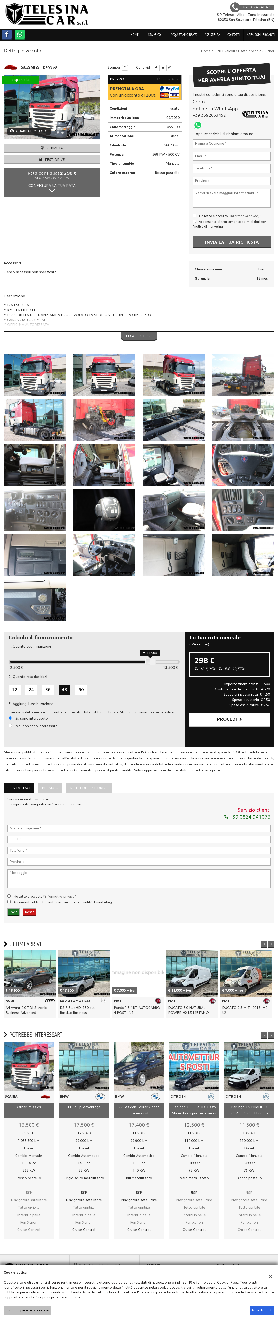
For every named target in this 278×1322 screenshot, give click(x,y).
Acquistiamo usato (184, 34)
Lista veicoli (154, 34)
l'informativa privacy (244, 216)
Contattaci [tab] (18, 788)
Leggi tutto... (139, 336)
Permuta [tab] (50, 788)
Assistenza (212, 34)
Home (135, 34)
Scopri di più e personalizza (27, 1310)
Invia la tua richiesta (232, 242)
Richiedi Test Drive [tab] (89, 788)
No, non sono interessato (36, 726)
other (269, 51)
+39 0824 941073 (247, 817)
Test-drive (52, 159)
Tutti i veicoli (224, 51)
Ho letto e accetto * (230, 216)
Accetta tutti (262, 1310)
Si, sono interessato (31, 718)
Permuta (52, 148)
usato (243, 51)
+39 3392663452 (209, 115)
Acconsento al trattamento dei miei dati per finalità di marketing (63, 902)
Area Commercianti (261, 34)
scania (256, 51)
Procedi (229, 719)
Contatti (233, 34)
